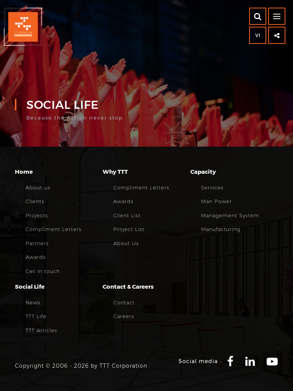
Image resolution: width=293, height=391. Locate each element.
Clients (35, 201)
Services (212, 187)
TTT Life (36, 316)
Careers (123, 316)
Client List (127, 215)
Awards (36, 257)
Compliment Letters (54, 229)
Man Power (216, 201)
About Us (126, 243)
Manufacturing (220, 229)
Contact (124, 302)
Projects (37, 215)
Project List (129, 229)
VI (258, 35)
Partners (37, 243)
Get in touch (43, 271)
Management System (230, 215)
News (33, 302)
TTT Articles (41, 330)
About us (38, 187)
